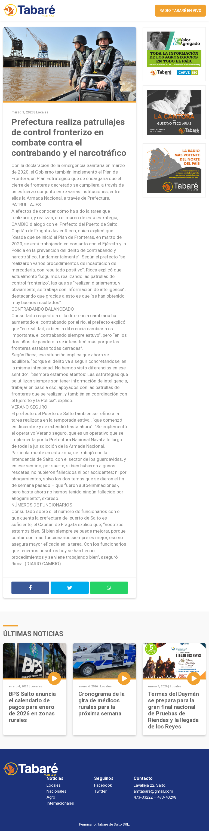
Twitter (100, 791)
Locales (42, 112)
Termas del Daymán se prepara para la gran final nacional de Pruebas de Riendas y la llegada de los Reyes (173, 710)
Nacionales (56, 791)
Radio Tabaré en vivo (180, 10)
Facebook (103, 785)
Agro (51, 797)
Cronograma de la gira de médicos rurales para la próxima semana (101, 704)
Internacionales (60, 803)
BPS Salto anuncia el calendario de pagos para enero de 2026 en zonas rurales (32, 707)
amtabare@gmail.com (153, 791)
